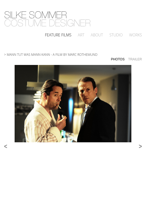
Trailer (135, 59)
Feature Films (58, 34)
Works (135, 34)
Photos (118, 59)
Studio (116, 34)
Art (81, 34)
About (97, 34)
